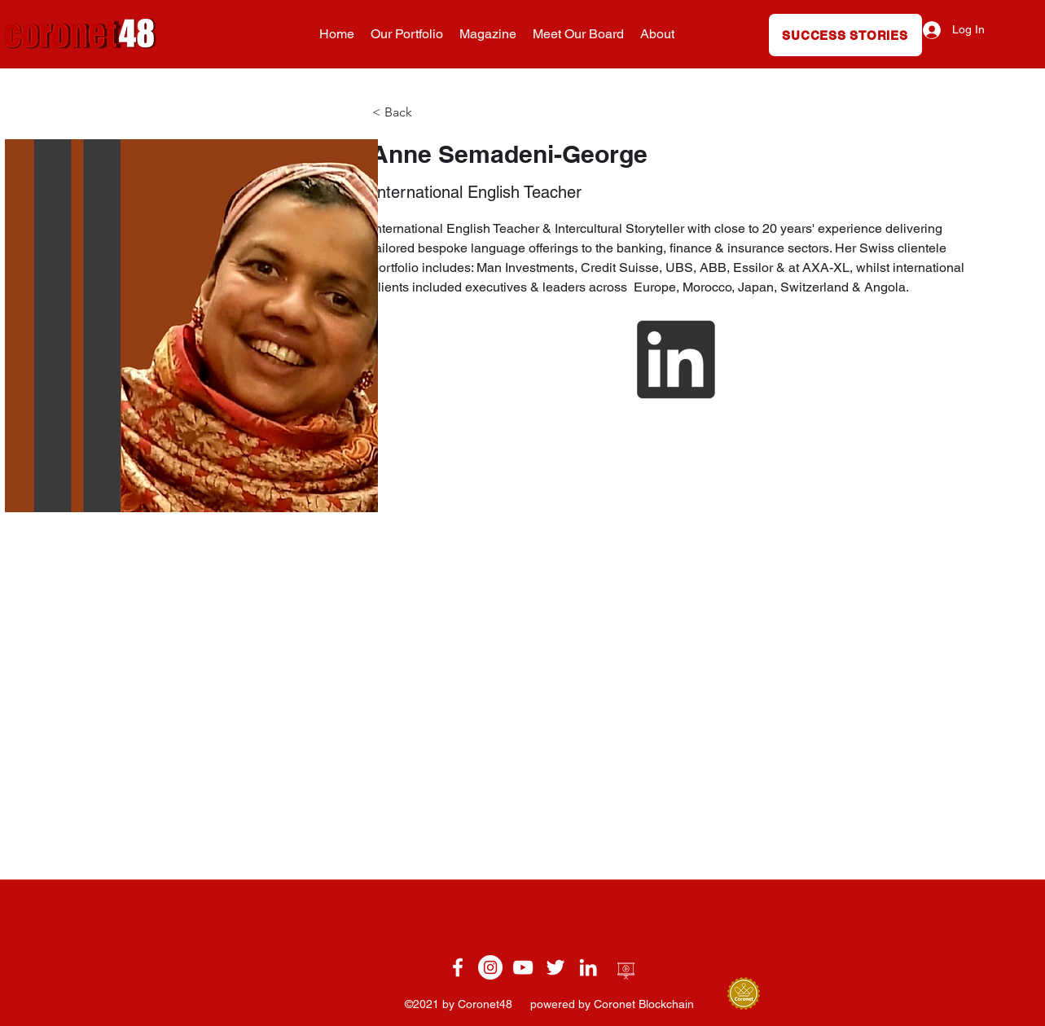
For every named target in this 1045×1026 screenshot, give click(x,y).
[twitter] (555, 967)
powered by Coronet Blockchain (612, 1004)
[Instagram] (490, 967)
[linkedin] (588, 967)
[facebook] (458, 967)
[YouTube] (523, 967)
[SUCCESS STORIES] (845, 35)
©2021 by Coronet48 (460, 1004)
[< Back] (405, 113)
